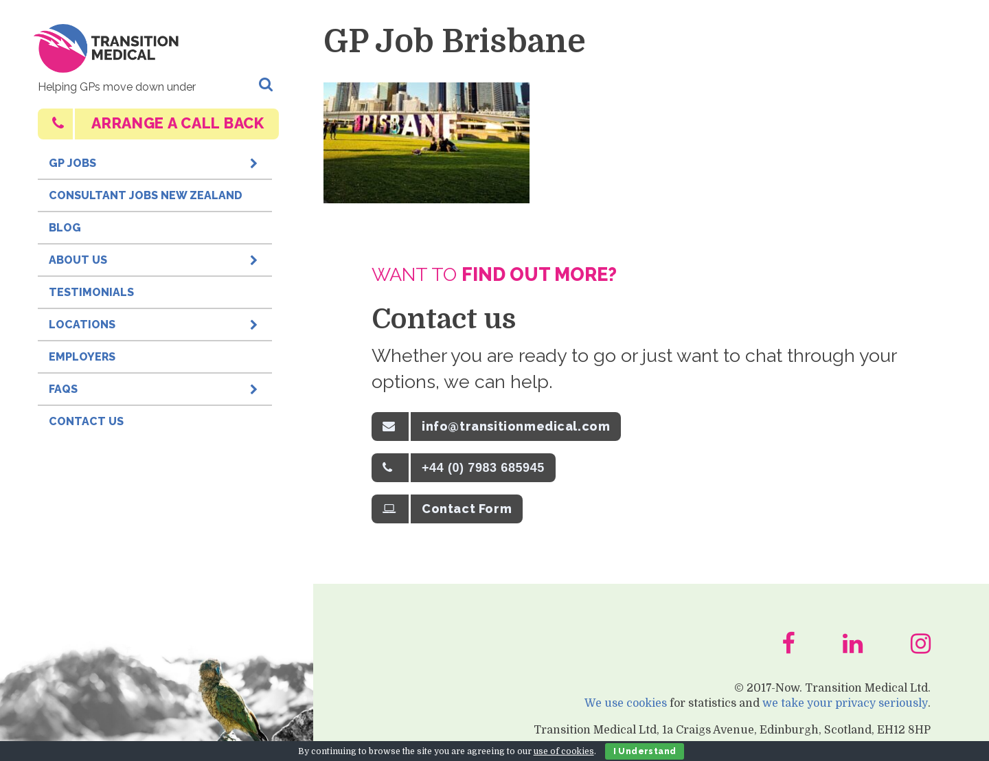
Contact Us (86, 421)
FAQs (155, 385)
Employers (82, 356)
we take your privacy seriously (845, 709)
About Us (155, 256)
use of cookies (564, 751)
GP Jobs (155, 159)
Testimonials (91, 292)
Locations (155, 320)
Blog (65, 227)
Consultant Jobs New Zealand (145, 195)
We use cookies (626, 709)
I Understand (645, 751)
